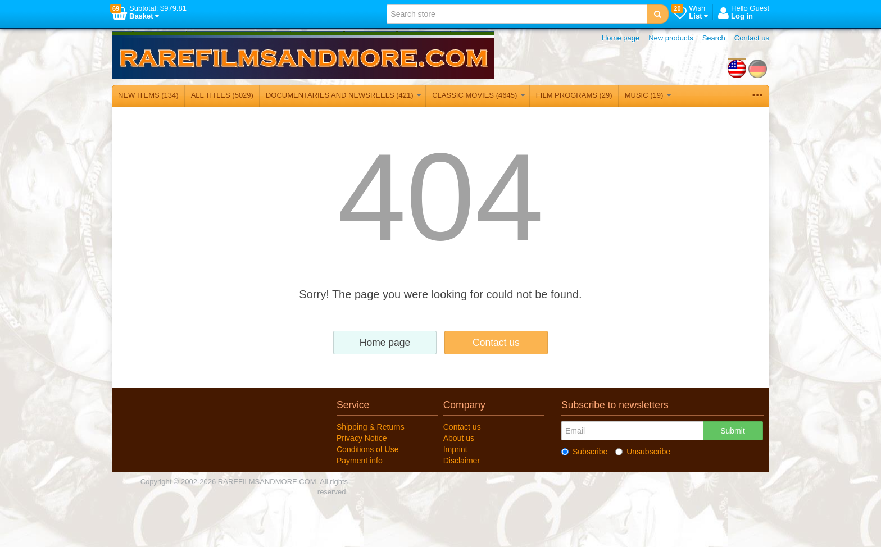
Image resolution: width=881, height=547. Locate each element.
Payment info (360, 460)
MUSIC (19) (648, 95)
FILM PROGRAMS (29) (574, 95)
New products (670, 38)
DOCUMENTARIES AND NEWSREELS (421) (343, 95)
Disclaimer (461, 460)
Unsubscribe (642, 451)
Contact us (751, 38)
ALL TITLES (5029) (222, 95)
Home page (620, 38)
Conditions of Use (368, 449)
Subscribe (584, 451)
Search (713, 38)
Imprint (455, 449)
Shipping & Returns (371, 426)
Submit (732, 430)
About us (458, 438)
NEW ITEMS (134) (148, 95)
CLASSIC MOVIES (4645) (478, 95)
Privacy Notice (362, 438)
